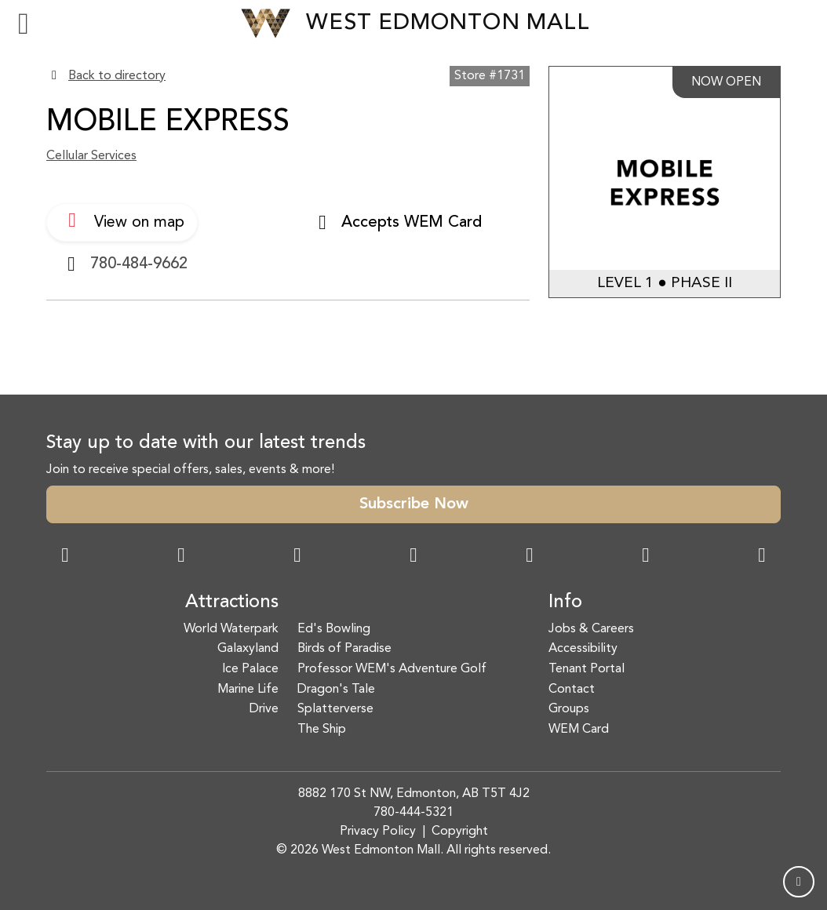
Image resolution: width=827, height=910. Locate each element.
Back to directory (117, 76)
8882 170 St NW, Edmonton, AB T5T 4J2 (414, 794)
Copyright (460, 831)
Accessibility (583, 648)
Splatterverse (335, 709)
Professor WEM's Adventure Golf (391, 669)
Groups (568, 709)
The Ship (321, 729)
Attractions (232, 602)
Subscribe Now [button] (413, 504)
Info (565, 602)
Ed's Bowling (333, 629)
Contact (571, 689)
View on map (122, 220)
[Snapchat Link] (297, 557)
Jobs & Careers (591, 629)
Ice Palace (250, 669)
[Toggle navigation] (23, 23)
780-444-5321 (413, 812)
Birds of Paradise (344, 648)
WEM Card (578, 729)
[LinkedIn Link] (762, 557)
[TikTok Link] (646, 557)
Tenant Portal (586, 669)
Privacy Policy (378, 831)
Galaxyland (248, 648)
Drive (264, 709)
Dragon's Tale (336, 689)
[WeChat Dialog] (529, 557)
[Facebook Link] (65, 557)
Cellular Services (91, 156)
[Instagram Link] (181, 557)
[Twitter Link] (413, 557)
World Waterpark (231, 629)
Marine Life (248, 689)
